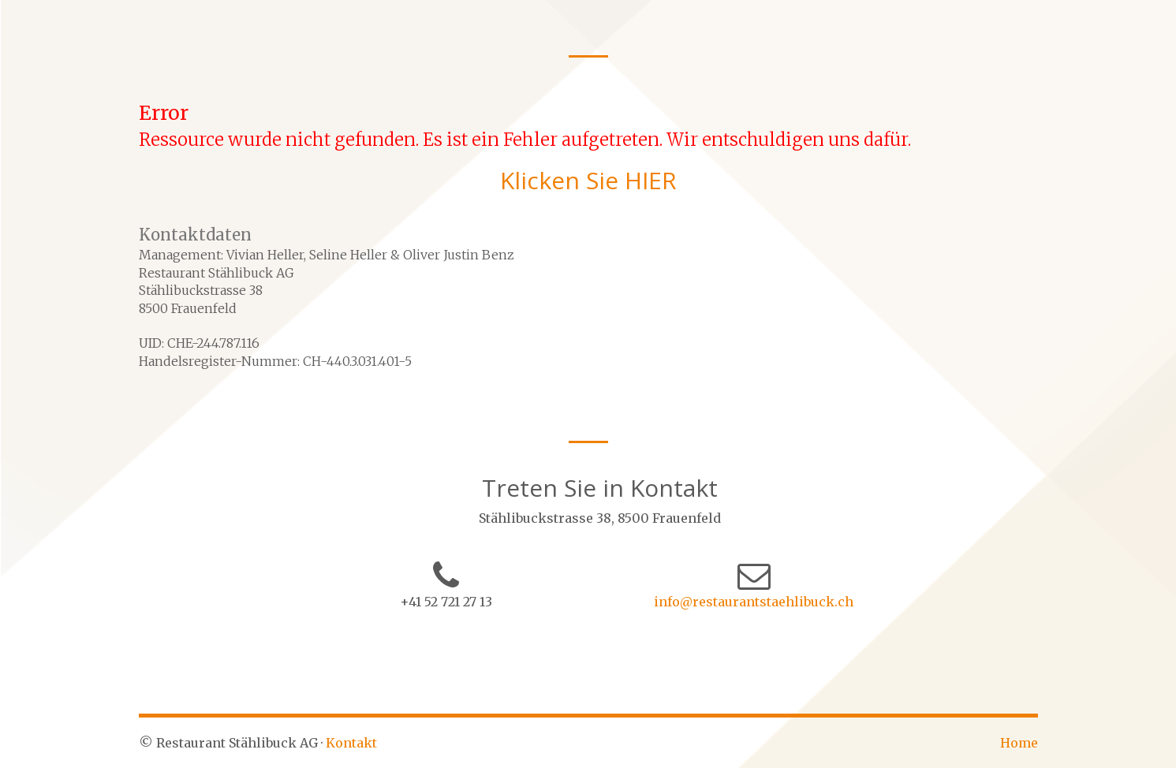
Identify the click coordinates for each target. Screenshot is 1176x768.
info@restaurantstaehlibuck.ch (753, 602)
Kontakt (351, 743)
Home (1019, 743)
